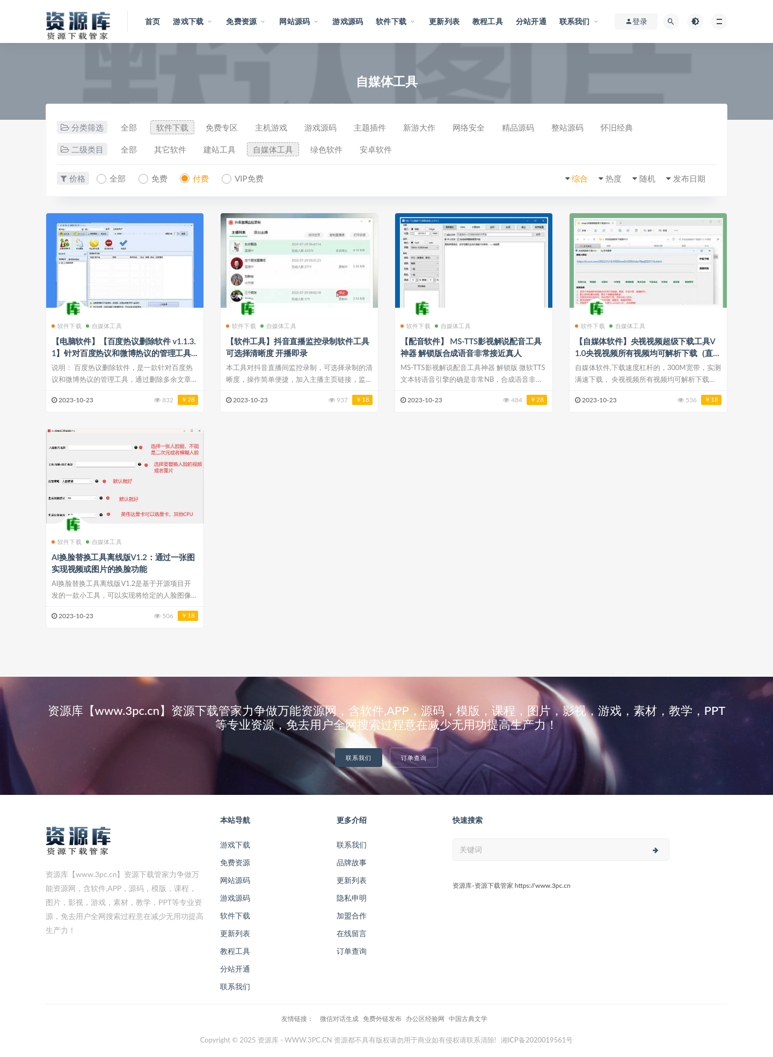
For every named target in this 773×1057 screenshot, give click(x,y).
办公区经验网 (425, 1019)
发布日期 (689, 178)
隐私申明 (352, 897)
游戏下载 (235, 844)
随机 (647, 178)
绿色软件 (326, 149)
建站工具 (219, 149)
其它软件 (170, 149)
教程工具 (235, 950)
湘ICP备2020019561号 (537, 1040)
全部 (129, 127)
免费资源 (235, 862)
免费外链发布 (382, 1019)
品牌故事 (352, 862)
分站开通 (235, 968)
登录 (636, 21)
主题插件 (370, 127)
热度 (614, 178)
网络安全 (469, 127)
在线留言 (352, 933)
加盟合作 (352, 915)
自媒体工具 (273, 149)
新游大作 (419, 127)
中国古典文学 (468, 1019)
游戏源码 (320, 127)
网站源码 (235, 880)
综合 (580, 178)
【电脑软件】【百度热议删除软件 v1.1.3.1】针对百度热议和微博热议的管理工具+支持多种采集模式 (124, 353)
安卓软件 (376, 149)
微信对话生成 (339, 1019)
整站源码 (567, 127)
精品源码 (518, 127)
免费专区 (222, 127)
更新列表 (235, 933)
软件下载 (172, 127)
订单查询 (414, 757)
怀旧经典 (617, 127)
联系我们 (358, 757)
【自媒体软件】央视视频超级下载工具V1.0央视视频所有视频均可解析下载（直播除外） (648, 353)
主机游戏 (271, 127)
